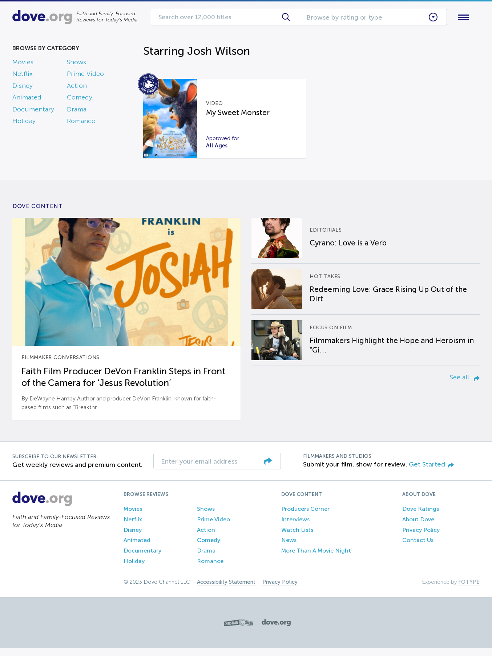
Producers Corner (305, 517)
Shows (76, 63)
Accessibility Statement (226, 590)
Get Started (431, 472)
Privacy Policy (421, 538)
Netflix (22, 75)
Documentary (33, 110)
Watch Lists (297, 538)
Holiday (24, 122)
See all (465, 385)
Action (77, 87)
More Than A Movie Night (316, 559)
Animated (26, 99)
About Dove (418, 527)
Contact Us (417, 548)
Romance (81, 122)
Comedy (79, 99)
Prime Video (85, 75)
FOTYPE (469, 590)
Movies (22, 63)
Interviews (295, 527)
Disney (22, 87)
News (289, 548)
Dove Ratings (420, 517)
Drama (76, 110)
